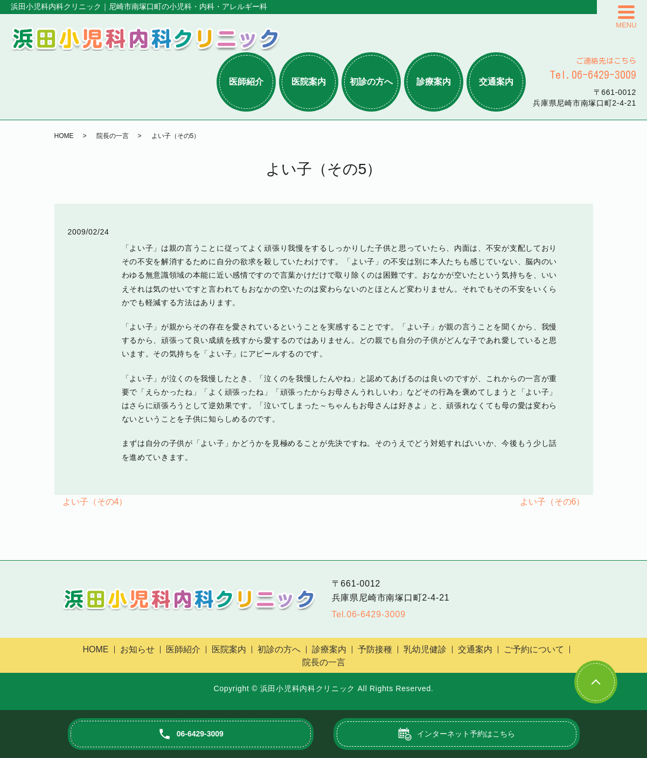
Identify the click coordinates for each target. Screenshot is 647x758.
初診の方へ (371, 81)
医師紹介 (246, 81)
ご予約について (534, 649)
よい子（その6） (552, 501)
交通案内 (496, 81)
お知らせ (137, 649)
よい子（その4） (95, 501)
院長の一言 (112, 136)
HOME (64, 136)
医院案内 (308, 81)
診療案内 (433, 81)
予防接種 (375, 649)
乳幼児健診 (425, 649)
